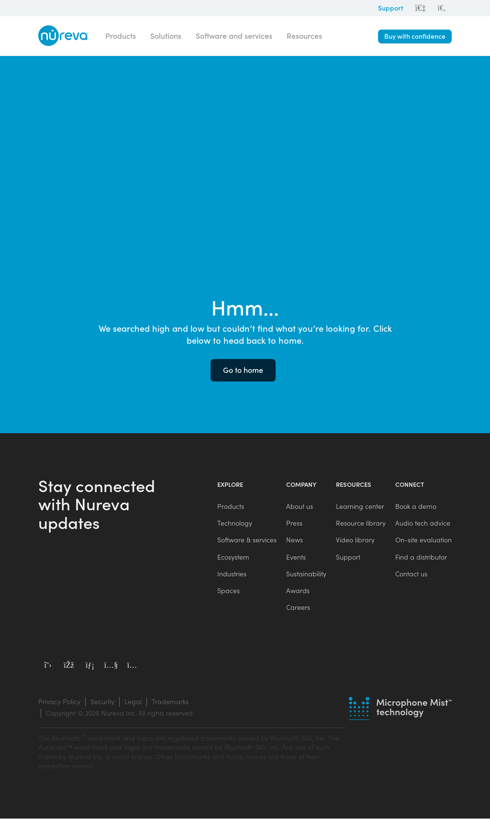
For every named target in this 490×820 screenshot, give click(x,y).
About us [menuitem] (299, 506)
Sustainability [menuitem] (306, 574)
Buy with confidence (414, 36)
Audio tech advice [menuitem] (422, 523)
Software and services (234, 36)
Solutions (165, 36)
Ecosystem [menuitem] (233, 557)
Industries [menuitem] (231, 574)
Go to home (243, 370)
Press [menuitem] (294, 523)
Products (120, 36)
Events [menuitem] (296, 557)
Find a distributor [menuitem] (421, 557)
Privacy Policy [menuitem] (59, 703)
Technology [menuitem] (234, 523)
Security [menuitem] (102, 703)
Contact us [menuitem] (411, 574)
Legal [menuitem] (133, 703)
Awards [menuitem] (298, 591)
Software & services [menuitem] (247, 540)
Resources (304, 36)
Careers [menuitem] (298, 608)
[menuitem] (442, 8)
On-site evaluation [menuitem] (423, 540)
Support (390, 7)
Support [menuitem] (348, 557)
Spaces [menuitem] (228, 591)
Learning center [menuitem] (360, 506)
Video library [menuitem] (355, 540)
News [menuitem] (294, 540)
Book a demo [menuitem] (415, 506)
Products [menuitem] (230, 506)
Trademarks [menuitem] (170, 703)
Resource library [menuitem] (361, 523)
